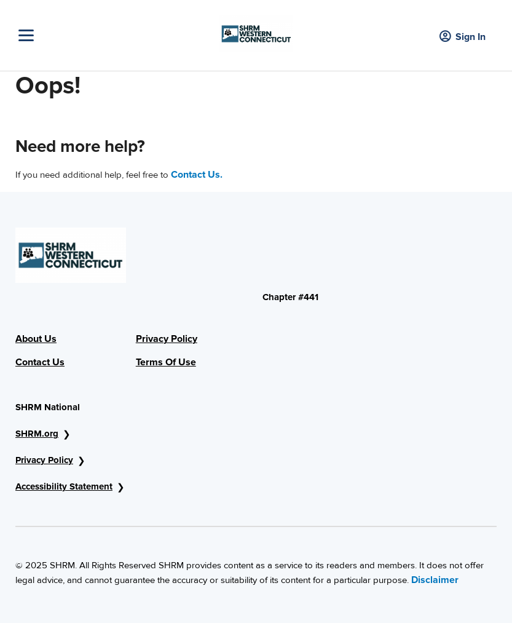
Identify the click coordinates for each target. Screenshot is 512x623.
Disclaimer (435, 580)
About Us (36, 339)
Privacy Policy (166, 339)
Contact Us (40, 362)
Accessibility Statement (63, 486)
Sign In (462, 37)
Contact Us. (197, 175)
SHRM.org (36, 433)
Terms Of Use (166, 362)
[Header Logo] (256, 30)
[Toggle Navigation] (115, 35)
